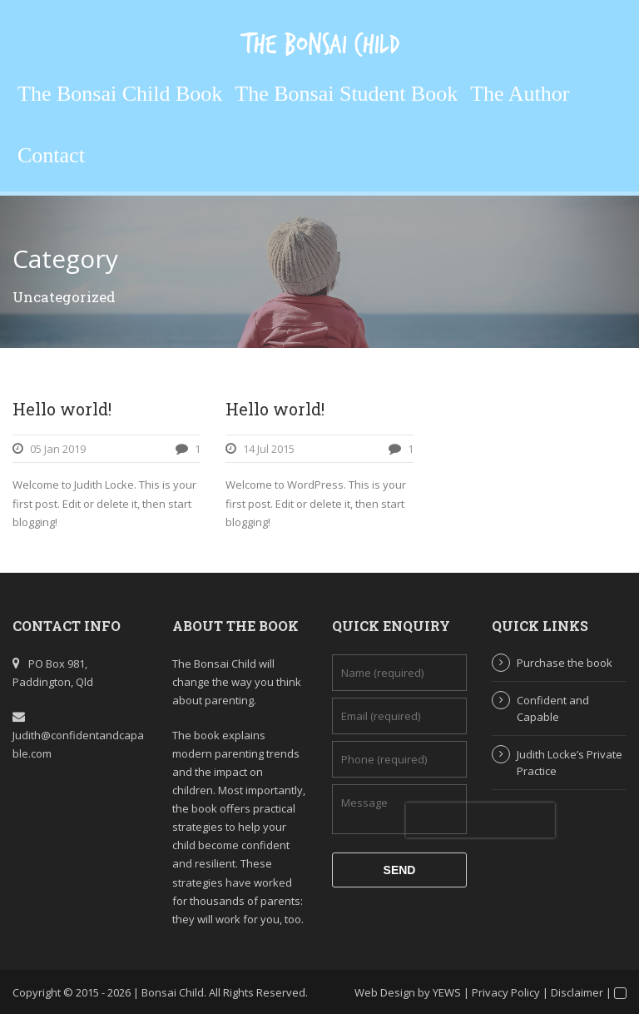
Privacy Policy (506, 992)
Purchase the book (564, 662)
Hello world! (61, 409)
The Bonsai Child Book (119, 94)
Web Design (384, 992)
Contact (51, 155)
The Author (519, 94)
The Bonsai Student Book (346, 94)
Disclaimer (577, 992)
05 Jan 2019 (58, 448)
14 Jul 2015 (269, 448)
